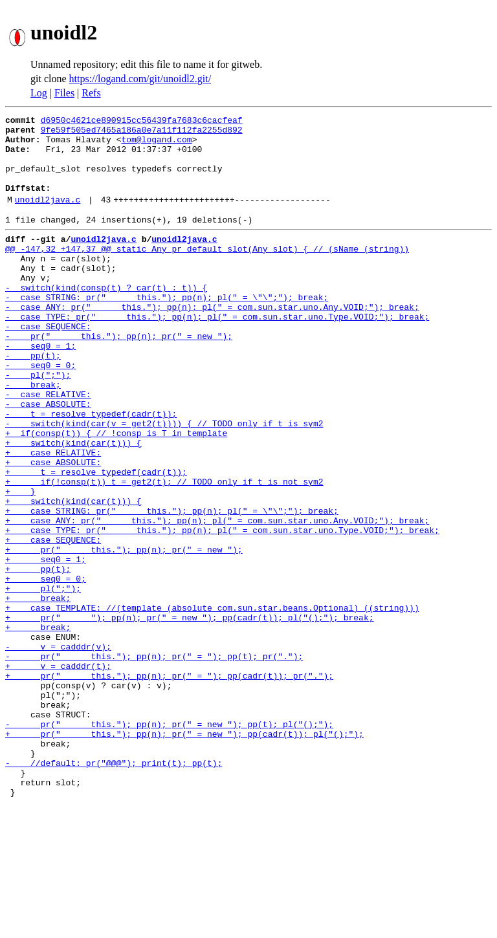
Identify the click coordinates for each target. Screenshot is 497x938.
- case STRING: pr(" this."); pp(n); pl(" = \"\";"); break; (166, 330)
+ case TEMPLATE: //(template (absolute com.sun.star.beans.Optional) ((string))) (212, 702)
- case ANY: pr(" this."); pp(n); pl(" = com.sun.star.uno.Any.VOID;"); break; (212, 341)
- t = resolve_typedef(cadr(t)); (91, 469)
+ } (20, 563)
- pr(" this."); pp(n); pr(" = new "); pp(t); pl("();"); (169, 842)
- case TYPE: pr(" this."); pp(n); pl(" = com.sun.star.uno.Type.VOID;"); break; (217, 353)
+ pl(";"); (43, 679)
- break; (33, 435)
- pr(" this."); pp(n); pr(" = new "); (118, 376)
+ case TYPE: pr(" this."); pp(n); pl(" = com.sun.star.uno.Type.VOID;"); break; (222, 609)
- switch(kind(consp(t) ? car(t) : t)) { (106, 318)
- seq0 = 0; (40, 411)
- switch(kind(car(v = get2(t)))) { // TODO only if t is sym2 (164, 481)
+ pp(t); (38, 656)
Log (38, 92)
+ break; (38, 691)
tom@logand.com (156, 145)
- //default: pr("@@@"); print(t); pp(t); (113, 889)
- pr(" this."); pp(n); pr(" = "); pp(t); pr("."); (154, 761)
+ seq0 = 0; (45, 667)
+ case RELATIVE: (53, 516)
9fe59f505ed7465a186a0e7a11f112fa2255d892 (142, 133)
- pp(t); (33, 400)
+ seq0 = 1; (45, 644)
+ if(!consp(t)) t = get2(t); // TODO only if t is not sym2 (164, 551)
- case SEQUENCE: (48, 365)
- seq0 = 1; (40, 388)
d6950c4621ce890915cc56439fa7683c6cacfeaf (142, 121)
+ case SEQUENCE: (53, 621)
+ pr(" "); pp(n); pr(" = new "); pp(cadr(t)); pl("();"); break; (189, 714)
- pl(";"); (38, 423)
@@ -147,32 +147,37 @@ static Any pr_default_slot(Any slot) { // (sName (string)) (207, 272)
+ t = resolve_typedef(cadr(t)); (96, 539)
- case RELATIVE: (48, 446)
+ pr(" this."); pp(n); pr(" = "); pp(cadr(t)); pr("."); (169, 784)
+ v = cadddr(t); (58, 772)
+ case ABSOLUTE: (53, 528)
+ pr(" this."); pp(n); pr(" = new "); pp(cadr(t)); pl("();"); (184, 854)
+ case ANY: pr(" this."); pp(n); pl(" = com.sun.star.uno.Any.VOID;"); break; (217, 598)
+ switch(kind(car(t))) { (73, 504)
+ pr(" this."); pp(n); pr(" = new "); (124, 632)
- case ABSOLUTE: (48, 458)
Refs (91, 92)
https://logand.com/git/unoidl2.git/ (140, 78)
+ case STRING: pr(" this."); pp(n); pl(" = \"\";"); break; (171, 586)
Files (64, 92)
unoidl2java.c (47, 217)
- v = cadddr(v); (58, 749)
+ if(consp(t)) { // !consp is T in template (116, 493)
